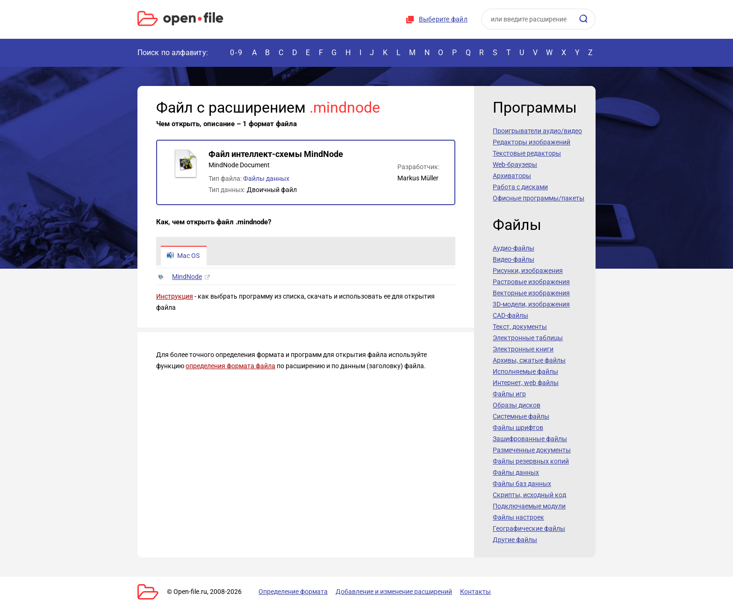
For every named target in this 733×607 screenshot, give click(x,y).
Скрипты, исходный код (529, 495)
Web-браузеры (515, 164)
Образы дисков (516, 405)
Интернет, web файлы (526, 382)
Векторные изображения (531, 293)
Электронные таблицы (528, 338)
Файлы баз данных (522, 483)
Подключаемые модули (529, 506)
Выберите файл (443, 19)
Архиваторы (512, 175)
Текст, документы (520, 326)
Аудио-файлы (513, 248)
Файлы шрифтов (518, 427)
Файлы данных (266, 178)
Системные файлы (521, 416)
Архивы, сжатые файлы (529, 360)
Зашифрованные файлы (530, 439)
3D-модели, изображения (531, 304)
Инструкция (174, 296)
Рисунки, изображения (528, 270)
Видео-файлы (513, 259)
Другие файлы (515, 539)
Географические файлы (529, 528)
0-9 (236, 52)
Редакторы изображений (531, 142)
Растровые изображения (531, 282)
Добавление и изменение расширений (394, 591)
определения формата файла (230, 366)
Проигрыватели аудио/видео (537, 131)
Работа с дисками (520, 187)
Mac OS (183, 255)
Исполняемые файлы (525, 371)
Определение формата (293, 591)
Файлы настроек (518, 517)
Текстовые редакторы (527, 153)
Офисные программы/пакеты (538, 198)
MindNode (187, 276)
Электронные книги (523, 349)
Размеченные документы (532, 450)
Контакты (475, 591)
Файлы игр (509, 394)
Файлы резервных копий (531, 461)
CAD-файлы (510, 315)
